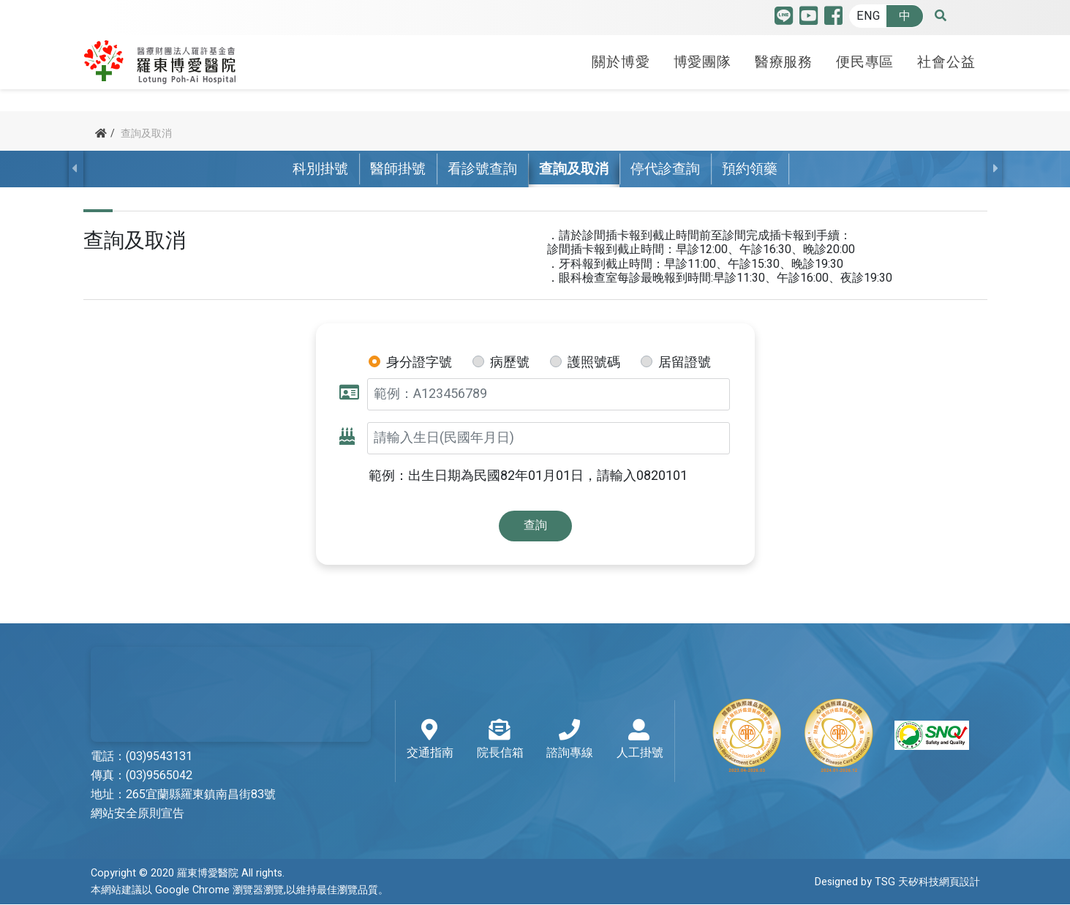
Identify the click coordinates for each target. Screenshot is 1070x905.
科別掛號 (320, 169)
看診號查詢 (482, 169)
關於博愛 (620, 60)
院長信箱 (500, 740)
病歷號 (510, 363)
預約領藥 (749, 169)
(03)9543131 (159, 757)
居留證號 (684, 363)
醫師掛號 (398, 169)
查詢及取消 (574, 169)
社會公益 (946, 60)
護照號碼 (594, 363)
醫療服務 (784, 60)
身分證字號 (419, 363)
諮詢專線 (569, 740)
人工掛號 (640, 740)
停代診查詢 (665, 169)
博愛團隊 (702, 60)
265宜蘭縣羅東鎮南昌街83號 (201, 795)
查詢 (535, 525)
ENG (868, 16)
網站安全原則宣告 (137, 814)
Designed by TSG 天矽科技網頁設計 (897, 882)
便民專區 (865, 60)
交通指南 (430, 740)
